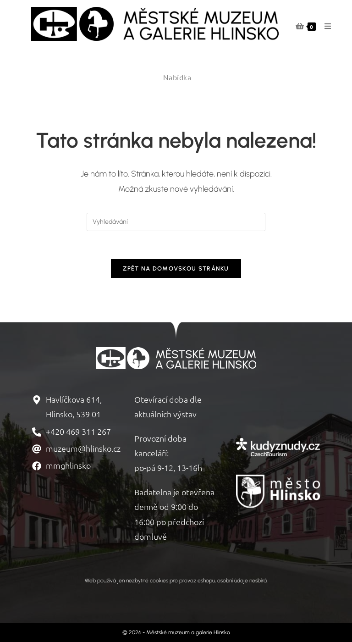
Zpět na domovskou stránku (176, 268)
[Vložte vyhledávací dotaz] (176, 222)
